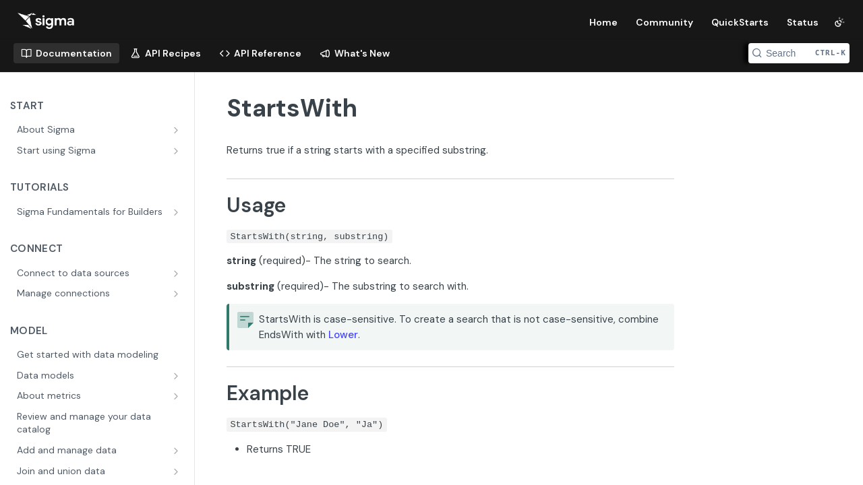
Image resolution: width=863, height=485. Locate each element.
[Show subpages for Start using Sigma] (177, 151)
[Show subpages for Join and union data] (177, 471)
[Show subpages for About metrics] (177, 396)
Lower (343, 335)
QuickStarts (740, 22)
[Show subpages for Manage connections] (177, 293)
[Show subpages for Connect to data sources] (177, 273)
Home (603, 22)
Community (664, 22)
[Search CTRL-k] (799, 53)
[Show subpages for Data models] (177, 375)
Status (803, 22)
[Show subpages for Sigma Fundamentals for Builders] (177, 212)
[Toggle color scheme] (839, 22)
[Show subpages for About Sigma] (177, 130)
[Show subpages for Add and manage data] (177, 450)
